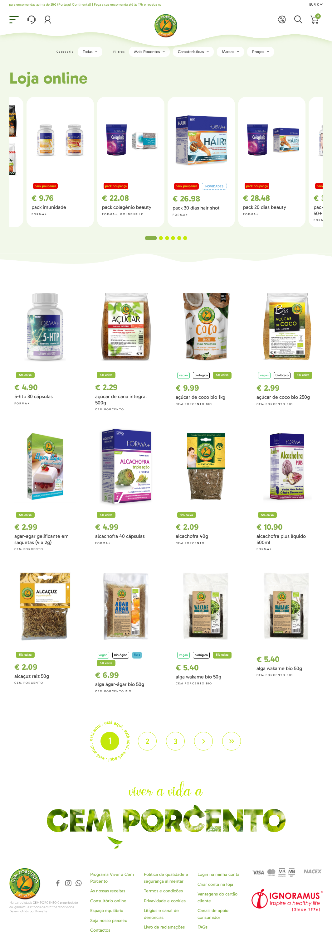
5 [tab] (179, 238)
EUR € (316, 4)
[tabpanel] (201, 162)
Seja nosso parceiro (108, 920)
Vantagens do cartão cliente (217, 897)
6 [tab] (185, 238)
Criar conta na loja (215, 884)
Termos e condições (163, 891)
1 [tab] (151, 238)
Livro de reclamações (164, 927)
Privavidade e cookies (165, 901)
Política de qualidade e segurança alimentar (166, 878)
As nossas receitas (107, 891)
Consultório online (108, 901)
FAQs (203, 927)
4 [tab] (173, 238)
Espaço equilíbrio (106, 910)
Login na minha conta (218, 874)
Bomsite (41, 911)
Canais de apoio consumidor (213, 914)
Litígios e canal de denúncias (161, 914)
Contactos (100, 930)
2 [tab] (161, 238)
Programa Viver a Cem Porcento (112, 878)
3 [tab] (167, 238)
